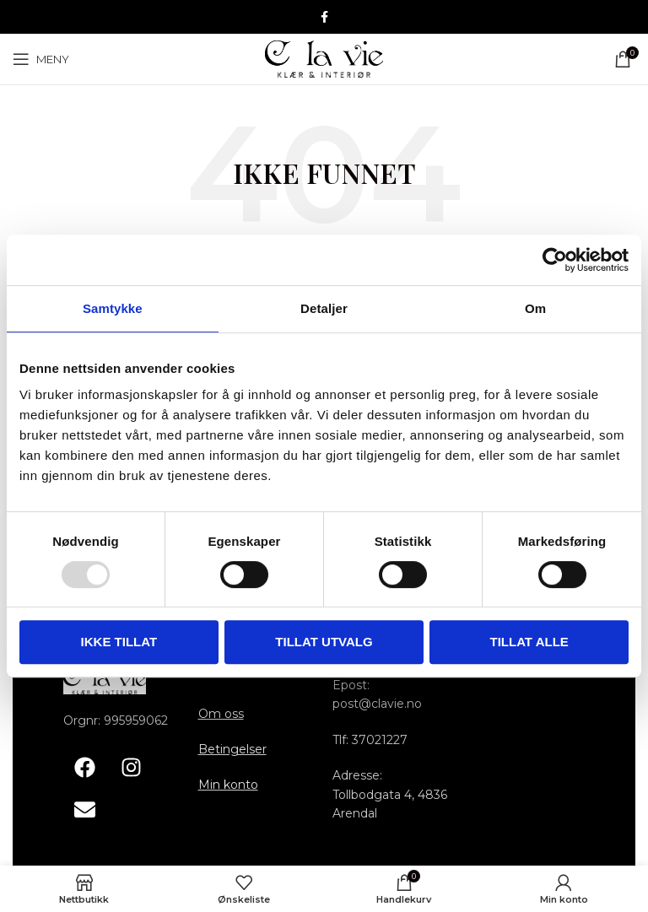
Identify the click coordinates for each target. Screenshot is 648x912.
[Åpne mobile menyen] (41, 59)
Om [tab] (535, 308)
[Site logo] (324, 58)
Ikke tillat (119, 641)
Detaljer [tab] (324, 308)
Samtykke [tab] (113, 308)
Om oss (221, 713)
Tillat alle (529, 641)
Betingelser (232, 749)
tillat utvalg (323, 641)
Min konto (228, 784)
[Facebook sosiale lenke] (324, 17)
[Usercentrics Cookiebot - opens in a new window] (555, 260)
